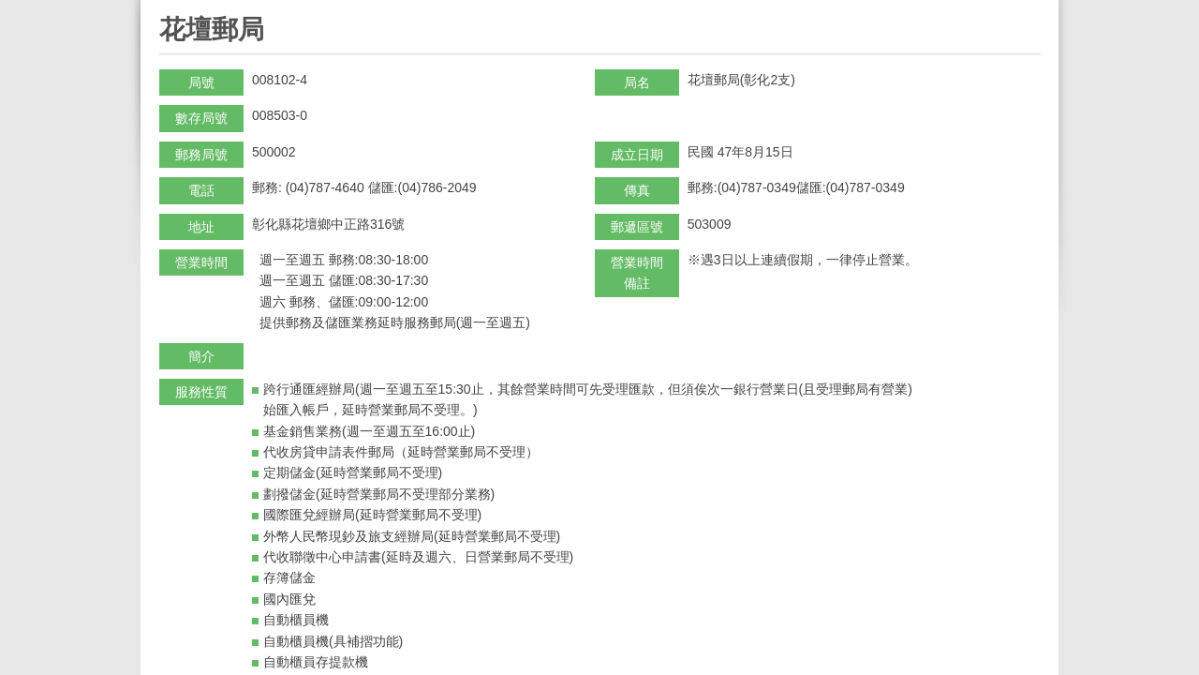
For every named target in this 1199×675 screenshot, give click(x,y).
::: (165, 8)
